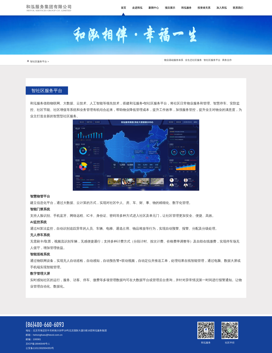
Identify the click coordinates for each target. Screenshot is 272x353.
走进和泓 (137, 7)
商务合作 (227, 60)
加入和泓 (221, 7)
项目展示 (170, 7)
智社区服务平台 (212, 60)
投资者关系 (204, 7)
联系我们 (238, 7)
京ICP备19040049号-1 (38, 343)
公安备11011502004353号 (40, 348)
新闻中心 (153, 7)
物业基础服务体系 (173, 60)
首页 (123, 7)
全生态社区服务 (193, 60)
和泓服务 (186, 7)
